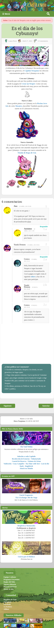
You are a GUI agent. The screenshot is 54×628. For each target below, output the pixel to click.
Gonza (27, 259)
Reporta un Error (10, 587)
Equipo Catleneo (10, 577)
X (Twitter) (8, 607)
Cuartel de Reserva (19, 461)
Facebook (7, 604)
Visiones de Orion (34, 461)
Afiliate (6, 609)
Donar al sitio (9, 589)
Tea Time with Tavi (33, 464)
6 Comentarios (43, 41)
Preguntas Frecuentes (12, 580)
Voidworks (8, 464)
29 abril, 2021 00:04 (33, 245)
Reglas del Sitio (9, 582)
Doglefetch (29, 466)
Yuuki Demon (19, 245)
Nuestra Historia (10, 584)
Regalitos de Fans (10, 600)
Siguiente (8, 406)
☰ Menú (6, 14)
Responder (44, 227)
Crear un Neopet (28, 84)
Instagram (7, 602)
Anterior (46, 406)
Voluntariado (36, 459)
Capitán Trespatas (31, 71)
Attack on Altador (26, 468)
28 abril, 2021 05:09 (25, 206)
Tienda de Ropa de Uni (27, 153)
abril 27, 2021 (27, 41)
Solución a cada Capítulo (26, 456)
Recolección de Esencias (21, 459)
